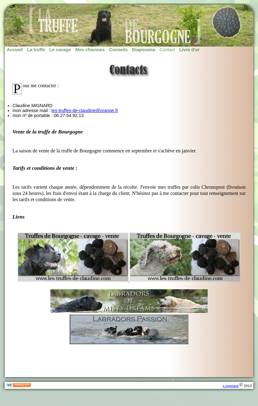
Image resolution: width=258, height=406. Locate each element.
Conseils (118, 49)
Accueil (15, 49)
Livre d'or (189, 49)
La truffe (36, 49)
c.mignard (230, 386)
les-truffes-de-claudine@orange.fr (85, 110)
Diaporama (143, 49)
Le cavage (60, 49)
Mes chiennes (89, 49)
